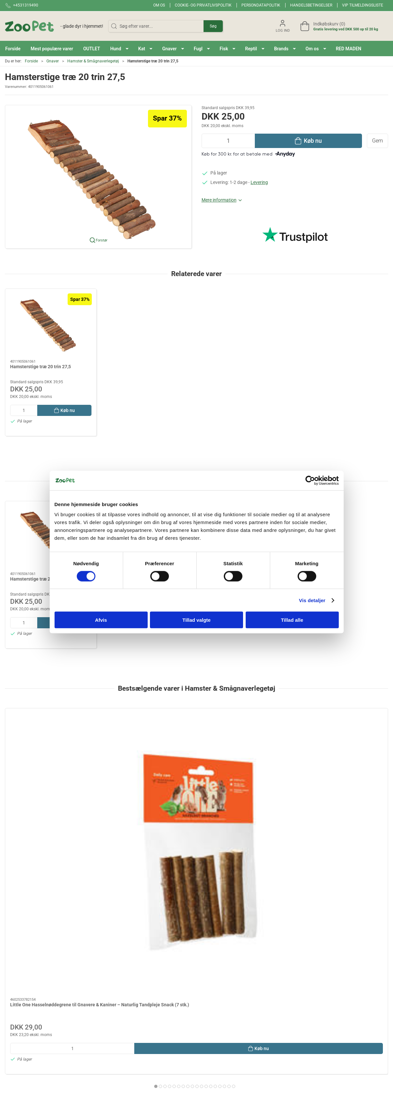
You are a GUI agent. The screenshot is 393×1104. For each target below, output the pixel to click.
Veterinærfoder (215, 1050)
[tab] (185, 867)
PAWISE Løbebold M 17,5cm (136, 786)
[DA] (54, 26)
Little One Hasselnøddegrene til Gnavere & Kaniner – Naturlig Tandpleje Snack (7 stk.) (43, 792)
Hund (142, 1041)
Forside (31, 61)
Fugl (204, 1003)
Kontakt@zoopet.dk (25, 1014)
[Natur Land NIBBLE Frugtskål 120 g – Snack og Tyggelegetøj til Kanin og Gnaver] (342, 743)
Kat (140, 1050)
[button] (119, 48)
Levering (259, 182)
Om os (159, 5)
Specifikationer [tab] (25, 916)
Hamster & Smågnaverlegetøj (93, 61)
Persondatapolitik (260, 5)
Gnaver (52, 61)
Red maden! (149, 1003)
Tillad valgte (196, 620)
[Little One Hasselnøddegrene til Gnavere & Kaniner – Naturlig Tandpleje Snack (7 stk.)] (50, 743)
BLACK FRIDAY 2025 (158, 1012)
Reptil (206, 1022)
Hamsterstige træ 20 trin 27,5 (40, 366)
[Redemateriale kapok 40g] (245, 743)
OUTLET (145, 1031)
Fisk (204, 1012)
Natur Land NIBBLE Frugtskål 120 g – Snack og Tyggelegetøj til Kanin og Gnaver (340, 792)
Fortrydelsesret (283, 1041)
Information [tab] (22, 899)
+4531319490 (19, 1007)
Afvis (101, 620)
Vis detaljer (312, 600)
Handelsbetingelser (311, 5)
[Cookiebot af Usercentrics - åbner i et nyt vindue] (310, 480)
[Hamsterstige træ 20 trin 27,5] (50, 324)
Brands (144, 994)
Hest (205, 1031)
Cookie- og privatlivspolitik (203, 5)
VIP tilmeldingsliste (362, 5)
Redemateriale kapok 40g (231, 786)
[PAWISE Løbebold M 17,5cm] (147, 743)
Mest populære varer (158, 1022)
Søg (213, 26)
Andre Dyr (210, 1041)
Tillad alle (292, 620)
